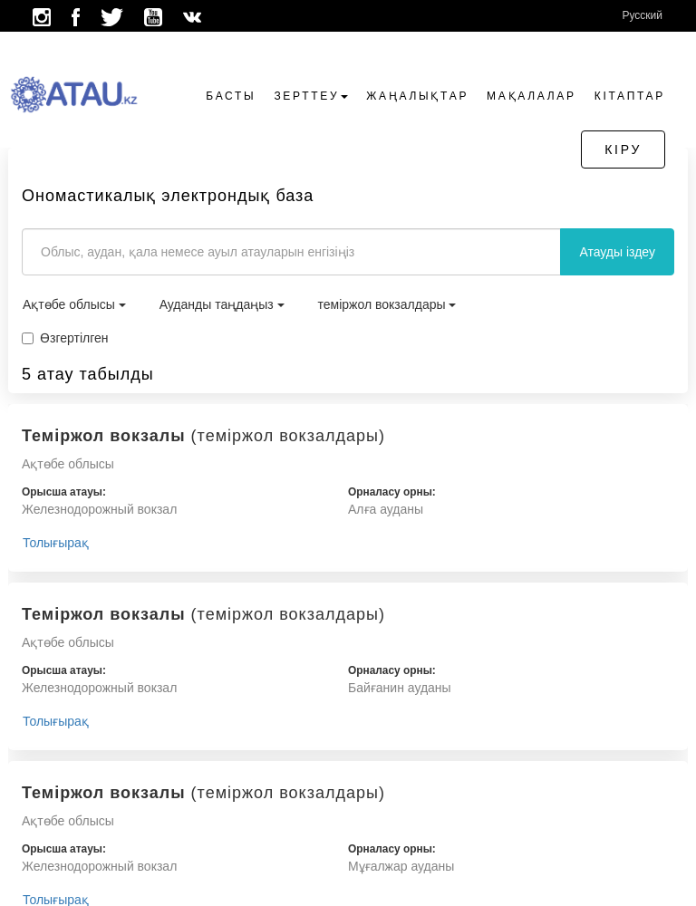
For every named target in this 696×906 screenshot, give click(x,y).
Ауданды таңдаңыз (222, 304)
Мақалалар (531, 96)
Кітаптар (629, 96)
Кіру (623, 149)
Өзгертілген (65, 338)
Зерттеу (311, 96)
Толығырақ (56, 542)
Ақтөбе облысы (74, 304)
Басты (231, 96)
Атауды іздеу (617, 252)
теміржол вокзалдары (387, 304)
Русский (642, 15)
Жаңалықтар (417, 96)
